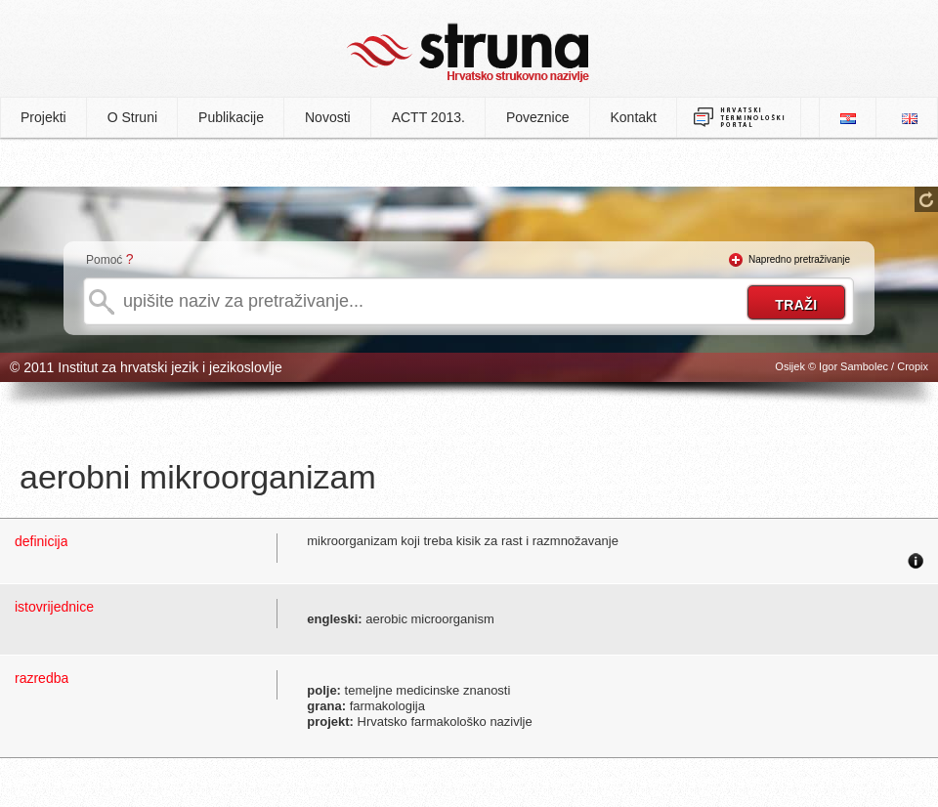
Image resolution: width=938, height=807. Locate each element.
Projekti (43, 117)
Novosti (328, 117)
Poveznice (538, 117)
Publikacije (231, 117)
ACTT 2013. (428, 117)
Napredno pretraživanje (799, 259)
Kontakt (634, 117)
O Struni (132, 117)
